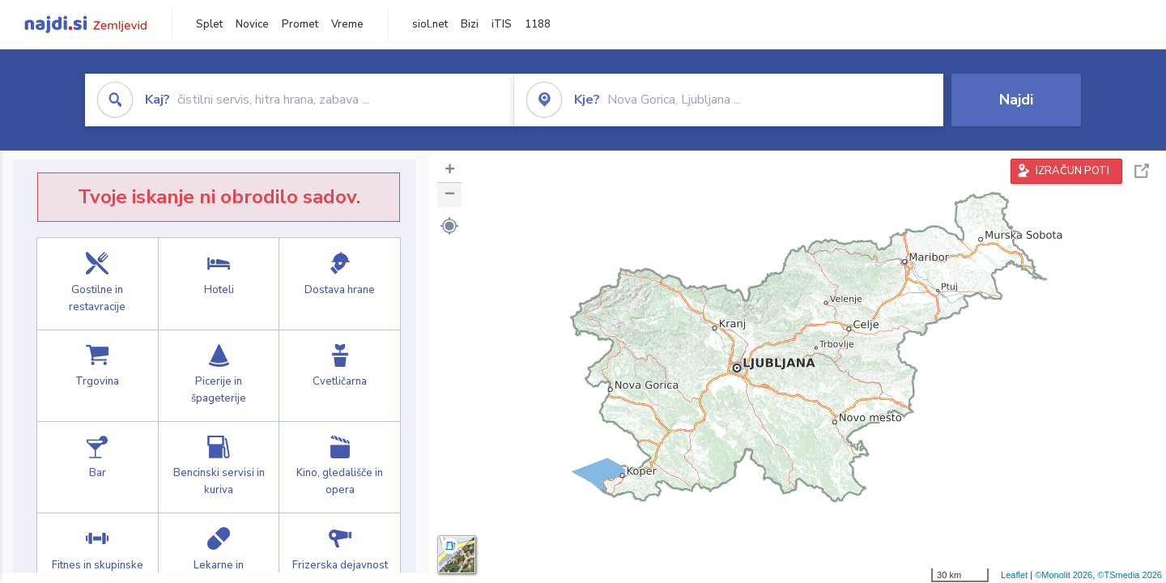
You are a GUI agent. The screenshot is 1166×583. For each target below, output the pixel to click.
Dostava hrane (339, 283)
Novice (252, 24)
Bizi (470, 24)
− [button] (450, 195)
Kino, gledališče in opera (339, 467)
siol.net (430, 24)
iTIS (502, 24)
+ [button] (450, 171)
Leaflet (1014, 575)
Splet (209, 24)
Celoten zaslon (1142, 171)
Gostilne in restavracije (97, 283)
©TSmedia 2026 (1129, 575)
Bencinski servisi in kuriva (219, 467)
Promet (300, 24)
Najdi (1016, 99)
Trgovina (97, 375)
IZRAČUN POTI (1072, 171)
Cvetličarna (339, 375)
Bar (97, 467)
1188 (538, 24)
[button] (449, 226)
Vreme (347, 24)
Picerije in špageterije (219, 375)
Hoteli (219, 283)
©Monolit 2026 (1063, 575)
